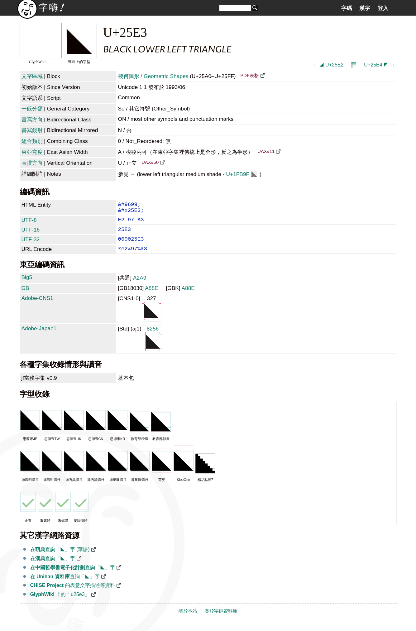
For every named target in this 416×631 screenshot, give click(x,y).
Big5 (27, 285)
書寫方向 (32, 119)
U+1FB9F (241, 174)
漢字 (364, 8)
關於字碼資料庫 (221, 619)
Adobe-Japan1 (39, 336)
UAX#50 (150, 162)
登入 (383, 8)
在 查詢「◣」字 (65, 584)
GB (25, 296)
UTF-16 (31, 234)
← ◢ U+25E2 (328, 64)
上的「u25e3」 (60, 602)
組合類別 (32, 141)
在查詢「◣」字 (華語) (60, 557)
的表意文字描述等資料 (72, 593)
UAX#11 (266, 151)
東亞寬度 (32, 152)
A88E (151, 296)
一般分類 (32, 108)
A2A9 (139, 286)
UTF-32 (31, 245)
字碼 (346, 8)
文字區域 (32, 76)
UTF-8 (29, 223)
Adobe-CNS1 (37, 306)
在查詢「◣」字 (52, 566)
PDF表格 (249, 75)
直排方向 (32, 163)
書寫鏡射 (32, 130)
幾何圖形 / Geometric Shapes (153, 76)
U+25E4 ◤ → (379, 64)
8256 (152, 346)
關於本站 (188, 619)
